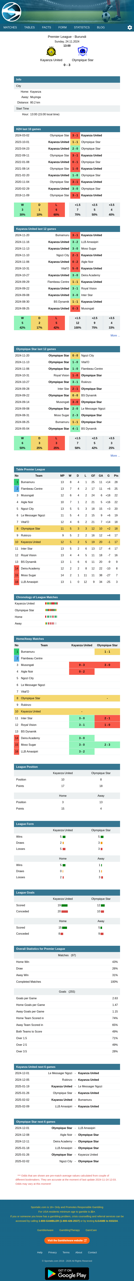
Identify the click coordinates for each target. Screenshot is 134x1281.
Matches (10, 27)
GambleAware (45, 1230)
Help (39, 1252)
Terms (66, 1252)
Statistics (82, 27)
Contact (92, 1252)
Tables (29, 27)
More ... (115, 335)
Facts (46, 27)
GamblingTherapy (69, 1230)
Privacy (52, 1252)
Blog (101, 27)
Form (62, 27)
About (78, 1252)
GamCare (91, 1230)
